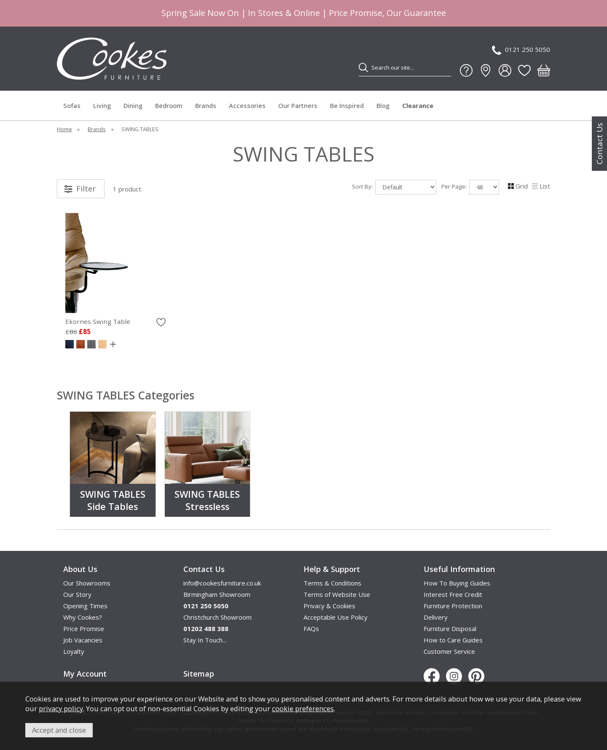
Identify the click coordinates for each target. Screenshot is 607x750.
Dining (133, 105)
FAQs (311, 628)
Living (102, 105)
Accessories (247, 105)
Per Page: (470, 187)
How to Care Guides (453, 640)
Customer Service (449, 651)
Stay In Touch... (204, 640)
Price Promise (83, 628)
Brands (205, 105)
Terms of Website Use (337, 594)
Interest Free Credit (453, 594)
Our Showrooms (86, 583)
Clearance (417, 105)
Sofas (72, 105)
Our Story (77, 594)
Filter (86, 188)
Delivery (436, 617)
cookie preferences (303, 708)
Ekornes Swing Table (97, 321)
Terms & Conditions (332, 583)
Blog (382, 105)
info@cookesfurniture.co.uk (222, 583)
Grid (518, 186)
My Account (85, 674)
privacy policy (61, 708)
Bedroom (169, 105)
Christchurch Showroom (217, 617)
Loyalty (73, 651)
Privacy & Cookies (329, 606)
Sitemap (198, 674)
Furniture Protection (453, 606)
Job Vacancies (82, 640)
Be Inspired (347, 105)
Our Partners (297, 105)
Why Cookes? (82, 617)
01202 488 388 (205, 628)
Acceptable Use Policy (336, 617)
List (541, 186)
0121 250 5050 (521, 50)
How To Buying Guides (457, 583)
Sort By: (394, 187)
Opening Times (85, 606)
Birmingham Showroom (216, 594)
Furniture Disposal (450, 628)
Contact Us (599, 144)
